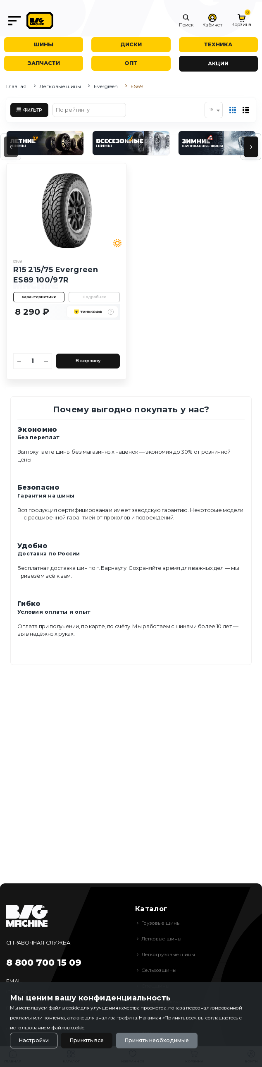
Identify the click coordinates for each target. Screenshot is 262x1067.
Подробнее (94, 296)
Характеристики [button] (39, 296)
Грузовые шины (161, 923)
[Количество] (33, 361)
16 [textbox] (211, 109)
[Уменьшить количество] (19, 361)
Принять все (86, 1040)
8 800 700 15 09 (43, 962)
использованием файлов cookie (47, 1028)
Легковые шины (60, 86)
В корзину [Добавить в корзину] (88, 361)
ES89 (17, 261)
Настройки (34, 1040)
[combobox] (214, 110)
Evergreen (106, 86)
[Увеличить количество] (46, 361)
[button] (186, 20)
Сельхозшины (158, 970)
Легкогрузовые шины (168, 954)
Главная (16, 86)
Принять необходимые (156, 1040)
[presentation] (11, 146)
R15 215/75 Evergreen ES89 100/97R (55, 274)
